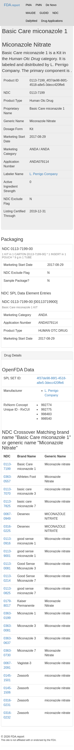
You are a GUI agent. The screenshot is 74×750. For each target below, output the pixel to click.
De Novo (51, 5)
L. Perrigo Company (44, 174)
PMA (29, 5)
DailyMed (31, 20)
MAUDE (31, 12)
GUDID (44, 12)
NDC (55, 12)
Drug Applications (52, 20)
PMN (39, 5)
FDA (12, 5)
